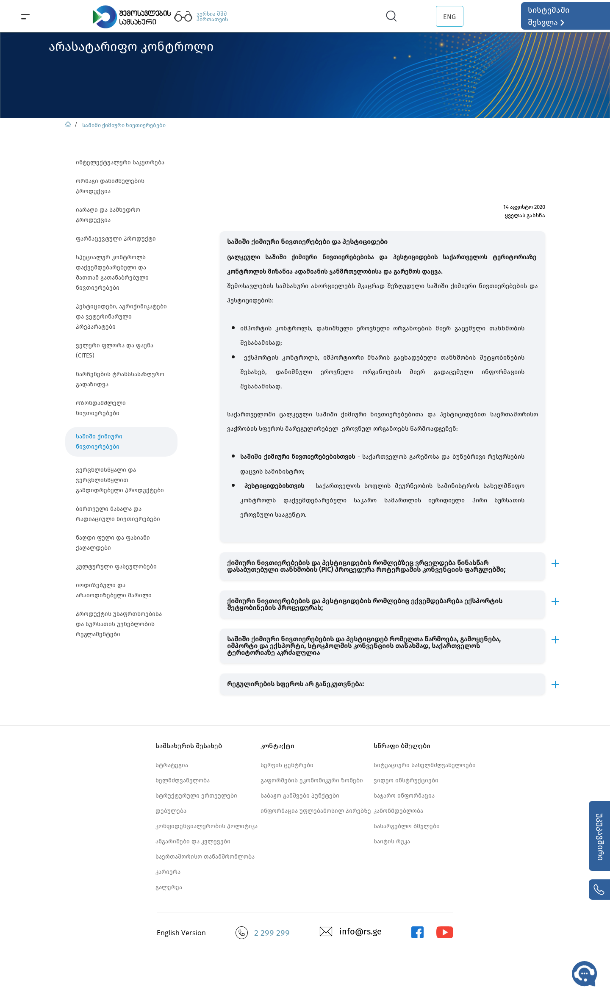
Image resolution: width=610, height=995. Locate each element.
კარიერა (167, 872)
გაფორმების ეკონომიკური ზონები (312, 780)
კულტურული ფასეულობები (116, 566)
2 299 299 (272, 932)
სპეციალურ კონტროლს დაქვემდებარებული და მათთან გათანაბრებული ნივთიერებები (112, 272)
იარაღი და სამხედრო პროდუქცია (108, 215)
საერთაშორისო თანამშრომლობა (205, 856)
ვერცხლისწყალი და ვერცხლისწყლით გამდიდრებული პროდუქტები (120, 480)
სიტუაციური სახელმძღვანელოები (425, 765)
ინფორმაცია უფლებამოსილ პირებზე (316, 811)
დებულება (170, 811)
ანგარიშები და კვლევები (192, 841)
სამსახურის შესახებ (188, 746)
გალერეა (168, 887)
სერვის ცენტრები (287, 765)
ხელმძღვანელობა (182, 780)
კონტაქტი (277, 746)
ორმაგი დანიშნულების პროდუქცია (110, 186)
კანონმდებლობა (398, 811)
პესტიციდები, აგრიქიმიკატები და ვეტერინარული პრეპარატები (121, 316)
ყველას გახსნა (525, 215)
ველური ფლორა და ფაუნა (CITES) (114, 350)
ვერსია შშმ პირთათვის (212, 16)
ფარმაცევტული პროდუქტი (116, 238)
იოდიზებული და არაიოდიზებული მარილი (114, 590)
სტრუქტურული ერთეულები (196, 795)
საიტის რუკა (392, 841)
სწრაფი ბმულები (402, 746)
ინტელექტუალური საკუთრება (120, 162)
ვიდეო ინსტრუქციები (406, 780)
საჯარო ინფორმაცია (404, 795)
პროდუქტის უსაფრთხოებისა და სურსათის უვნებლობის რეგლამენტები (119, 624)
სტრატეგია (171, 765)
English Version (181, 932)
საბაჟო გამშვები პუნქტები (300, 795)
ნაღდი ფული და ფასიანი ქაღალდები (113, 543)
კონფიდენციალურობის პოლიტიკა (206, 826)
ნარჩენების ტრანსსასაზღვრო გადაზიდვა (120, 379)
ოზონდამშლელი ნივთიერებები (101, 408)
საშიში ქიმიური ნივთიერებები (124, 125)
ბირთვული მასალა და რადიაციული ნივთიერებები (118, 514)
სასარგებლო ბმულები (407, 826)
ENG (449, 17)
